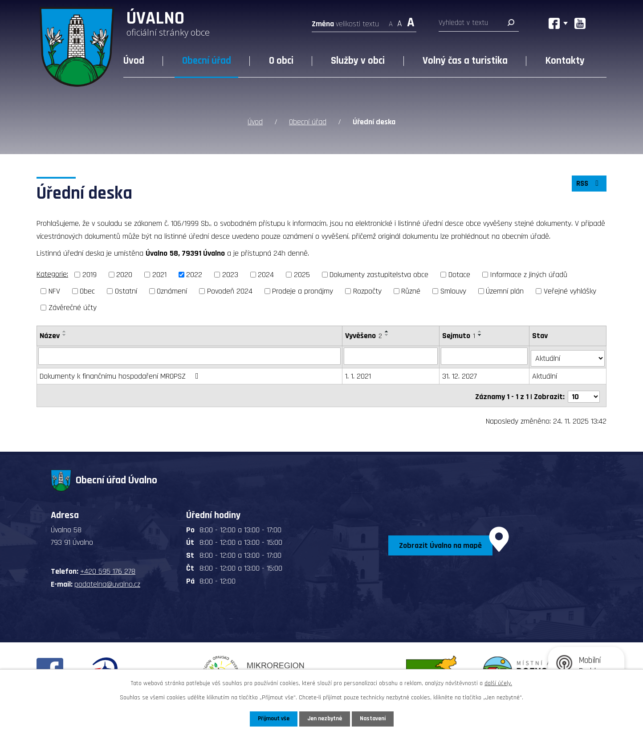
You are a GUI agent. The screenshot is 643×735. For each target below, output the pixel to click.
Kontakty (565, 60)
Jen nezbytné (325, 719)
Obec (87, 290)
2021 (159, 274)
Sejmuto (459, 335)
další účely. (498, 683)
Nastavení (374, 719)
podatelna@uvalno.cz (107, 579)
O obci (281, 60)
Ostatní (126, 290)
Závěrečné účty (73, 307)
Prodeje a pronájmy (302, 290)
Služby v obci (358, 60)
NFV (54, 290)
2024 (266, 274)
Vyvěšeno (364, 335)
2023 (230, 274)
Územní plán (505, 290)
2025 (302, 274)
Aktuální (545, 373)
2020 (124, 274)
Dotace (459, 274)
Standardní (399, 21)
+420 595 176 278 (107, 567)
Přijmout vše (272, 719)
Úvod (133, 60)
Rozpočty (367, 290)
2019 (89, 274)
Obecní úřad (206, 60)
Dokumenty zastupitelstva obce (379, 274)
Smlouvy (453, 290)
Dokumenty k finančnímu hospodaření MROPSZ (121, 373)
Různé (410, 290)
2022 (194, 274)
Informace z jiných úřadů (528, 274)
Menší (390, 21)
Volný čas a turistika (465, 60)
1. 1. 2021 (358, 373)
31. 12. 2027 (460, 373)
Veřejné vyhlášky (570, 290)
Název (50, 335)
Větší (410, 21)
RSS (588, 185)
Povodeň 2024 (229, 290)
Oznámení (172, 290)
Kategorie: (52, 274)
